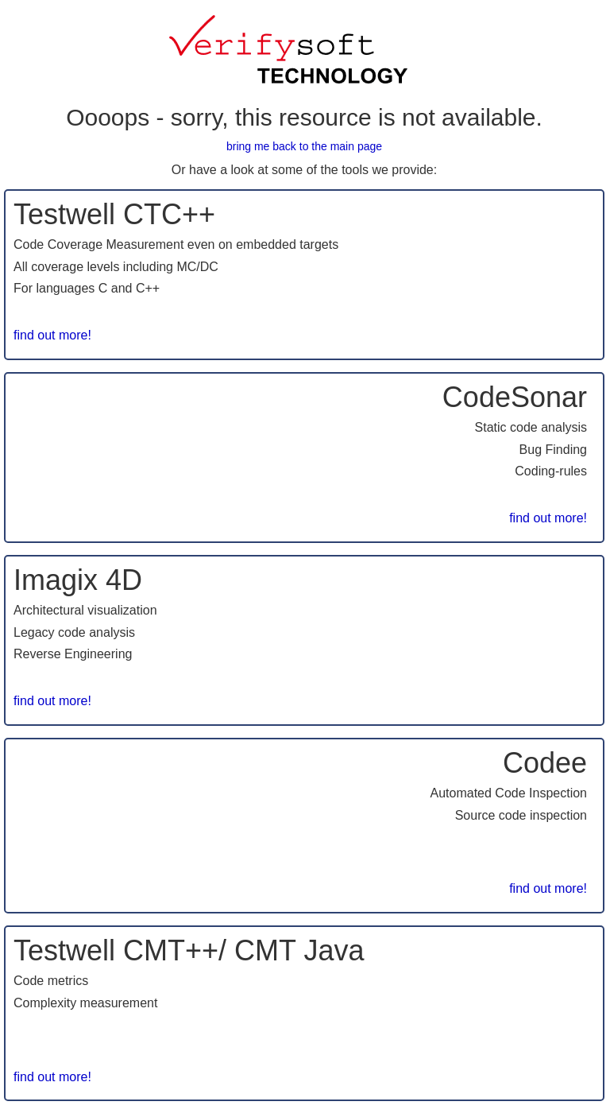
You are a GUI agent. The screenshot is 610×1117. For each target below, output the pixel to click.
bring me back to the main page (304, 146)
